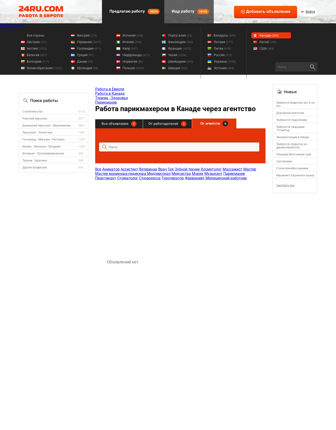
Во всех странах (12, 25)
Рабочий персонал (34, 118)
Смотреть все (285, 185)
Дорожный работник (290, 113)
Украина (225, 61)
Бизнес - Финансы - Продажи (41, 146)
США (266, 48)
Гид (171, 169)
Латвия (223, 42)
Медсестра (181, 173)
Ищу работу (190, 11)
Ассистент (129, 169)
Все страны (35, 35)
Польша (133, 68)
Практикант (105, 178)
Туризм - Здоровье (34, 160)
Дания (85, 61)
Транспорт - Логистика (37, 132)
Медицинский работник (226, 178)
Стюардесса (150, 178)
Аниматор (111, 169)
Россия (223, 55)
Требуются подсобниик (291, 120)
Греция (85, 55)
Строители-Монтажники (292, 168)
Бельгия (37, 55)
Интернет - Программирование (43, 153)
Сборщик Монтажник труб (293, 154)
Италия (131, 42)
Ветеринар (148, 169)
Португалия (180, 35)
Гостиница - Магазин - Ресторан (43, 139)
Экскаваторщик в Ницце (292, 137)
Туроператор (172, 178)
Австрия (37, 42)
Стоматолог (127, 178)
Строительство (32, 111)
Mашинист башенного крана (295, 175)
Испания (132, 35)
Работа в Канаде (110, 93)
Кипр (130, 48)
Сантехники (284, 161)
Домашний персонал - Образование (46, 125)
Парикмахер (106, 102)
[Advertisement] (180, 217)
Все (98, 169)
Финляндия (180, 42)
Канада (268, 35)
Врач (162, 169)
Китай (267, 42)
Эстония (224, 68)
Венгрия (87, 35)
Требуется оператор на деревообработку (291, 146)
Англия (37, 48)
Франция (179, 48)
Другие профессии (34, 167)
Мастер (249, 169)
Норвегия (132, 61)
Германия (89, 42)
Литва (222, 48)
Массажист (232, 169)
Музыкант (213, 173)
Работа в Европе (109, 89)
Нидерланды (136, 55)
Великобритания (44, 68)
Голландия (89, 48)
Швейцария (180, 61)
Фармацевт (195, 178)
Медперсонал (159, 173)
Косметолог (211, 169)
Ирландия (87, 68)
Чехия (177, 55)
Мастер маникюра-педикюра (121, 173)
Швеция (178, 68)
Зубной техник (188, 169)
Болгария (38, 61)
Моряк (197, 173)
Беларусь (225, 35)
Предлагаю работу (134, 11)
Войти (310, 12)
